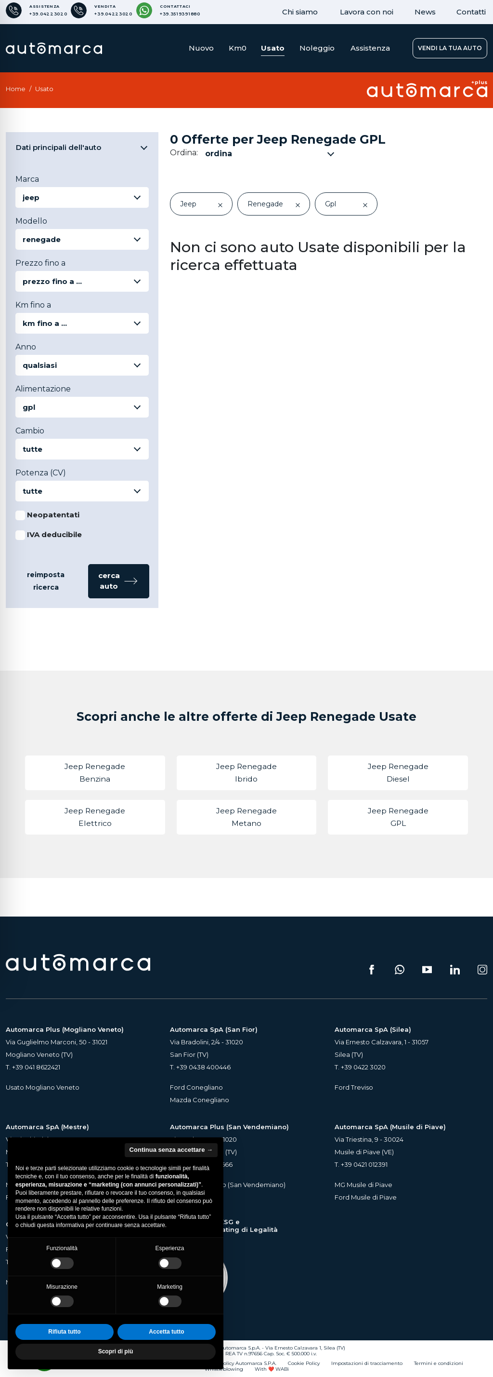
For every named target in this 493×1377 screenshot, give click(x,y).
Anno (25, 346)
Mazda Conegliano (199, 1100)
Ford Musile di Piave (366, 1197)
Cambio (29, 430)
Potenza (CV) (40, 472)
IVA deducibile (54, 534)
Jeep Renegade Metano (246, 817)
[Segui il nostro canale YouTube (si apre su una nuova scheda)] (427, 969)
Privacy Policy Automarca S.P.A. (239, 1363)
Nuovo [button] (201, 48)
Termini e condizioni (438, 1363)
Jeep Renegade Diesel (397, 772)
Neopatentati (53, 514)
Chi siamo (300, 11)
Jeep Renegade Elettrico (95, 817)
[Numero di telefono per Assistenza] (36, 10)
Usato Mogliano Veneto (42, 1087)
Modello (31, 221)
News (425, 11)
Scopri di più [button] (115, 1351)
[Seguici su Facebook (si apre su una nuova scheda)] (371, 969)
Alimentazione (43, 388)
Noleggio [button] (317, 48)
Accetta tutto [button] (166, 1331)
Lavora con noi (366, 11)
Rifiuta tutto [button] (64, 1331)
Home (16, 89)
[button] (118, 581)
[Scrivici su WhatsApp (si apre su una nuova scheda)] (399, 969)
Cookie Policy (304, 1363)
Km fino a (33, 305)
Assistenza (370, 48)
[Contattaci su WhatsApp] (168, 10)
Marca (27, 179)
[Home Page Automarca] (54, 48)
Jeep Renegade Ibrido (246, 772)
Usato (273, 48)
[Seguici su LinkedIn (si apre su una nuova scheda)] (455, 969)
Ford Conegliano (196, 1087)
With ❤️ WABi (272, 1369)
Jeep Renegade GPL (397, 817)
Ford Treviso (354, 1087)
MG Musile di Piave (363, 1184)
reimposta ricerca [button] (46, 581)
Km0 (237, 48)
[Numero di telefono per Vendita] (101, 10)
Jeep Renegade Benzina (95, 772)
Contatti (471, 11)
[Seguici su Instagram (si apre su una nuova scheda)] (482, 969)
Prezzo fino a (40, 263)
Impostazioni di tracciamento (366, 1363)
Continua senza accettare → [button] (171, 1149)
